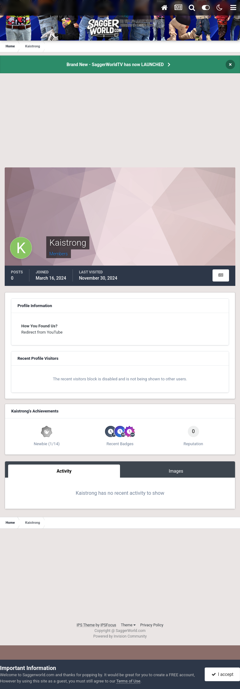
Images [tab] (176, 471)
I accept (222, 674)
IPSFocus (108, 625)
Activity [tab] (64, 471)
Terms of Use (128, 681)
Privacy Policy (151, 625)
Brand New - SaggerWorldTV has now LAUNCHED (115, 64)
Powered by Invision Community (120, 636)
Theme (128, 625)
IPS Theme (86, 625)
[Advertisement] (120, 123)
